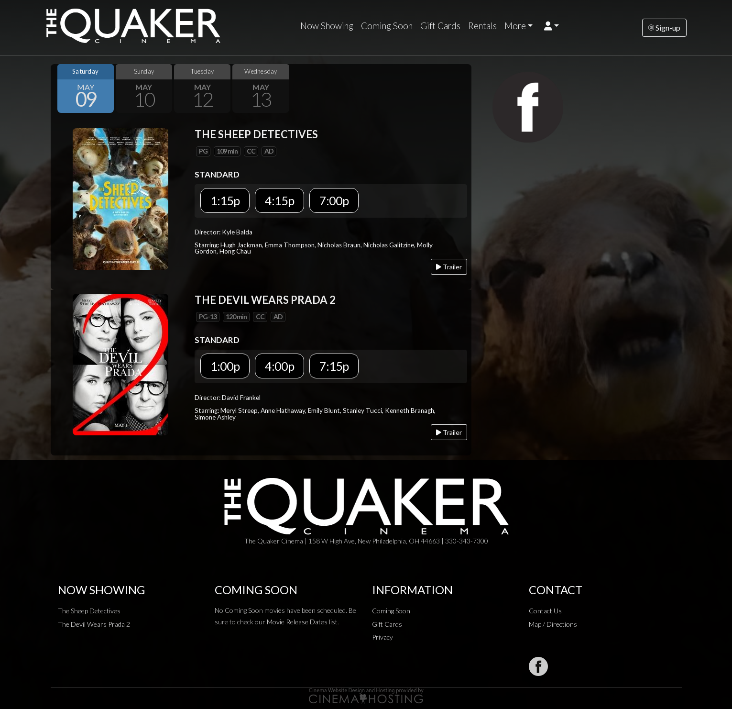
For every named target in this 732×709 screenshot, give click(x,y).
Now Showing (326, 26)
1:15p (225, 200)
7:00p (334, 200)
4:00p (279, 366)
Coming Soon (387, 26)
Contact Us (545, 611)
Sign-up (664, 27)
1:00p (225, 366)
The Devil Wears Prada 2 (94, 624)
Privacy (382, 637)
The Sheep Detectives (89, 611)
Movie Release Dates (297, 622)
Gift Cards (440, 26)
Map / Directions (553, 624)
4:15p (279, 200)
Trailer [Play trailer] (449, 267)
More (515, 26)
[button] (551, 25)
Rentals (482, 26)
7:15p (334, 366)
